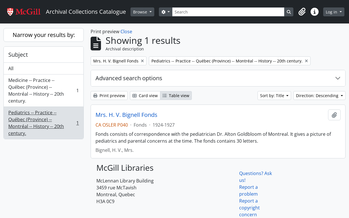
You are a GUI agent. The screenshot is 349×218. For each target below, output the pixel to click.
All (10, 68)
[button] (302, 11)
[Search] (228, 11)
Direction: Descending (318, 95)
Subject (18, 54)
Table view (176, 95)
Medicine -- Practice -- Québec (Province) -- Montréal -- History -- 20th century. (43, 90)
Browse (140, 12)
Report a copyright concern (249, 208)
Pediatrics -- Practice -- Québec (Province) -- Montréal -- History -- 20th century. (43, 122)
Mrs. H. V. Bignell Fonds (126, 114)
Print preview (109, 95)
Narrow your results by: (44, 35)
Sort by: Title (272, 95)
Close (126, 31)
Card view (145, 95)
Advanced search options (128, 78)
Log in (332, 12)
